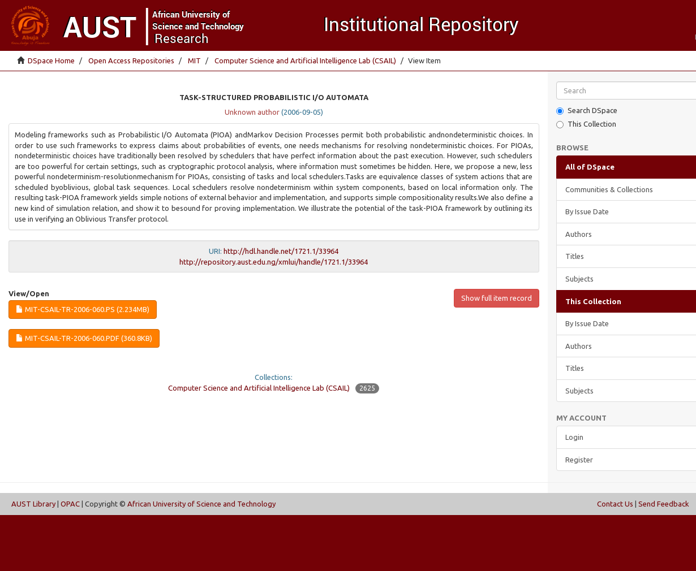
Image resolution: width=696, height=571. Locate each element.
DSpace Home (51, 60)
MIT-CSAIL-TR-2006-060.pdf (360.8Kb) (84, 338)
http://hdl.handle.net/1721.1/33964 (281, 251)
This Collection (586, 124)
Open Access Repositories (131, 60)
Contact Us (615, 504)
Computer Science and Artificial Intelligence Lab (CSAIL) (305, 60)
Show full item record (496, 298)
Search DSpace (586, 110)
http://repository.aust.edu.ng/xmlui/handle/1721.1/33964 (273, 262)
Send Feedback (663, 504)
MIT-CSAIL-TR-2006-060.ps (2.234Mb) (82, 309)
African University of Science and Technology (201, 504)
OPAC (70, 504)
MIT (194, 60)
